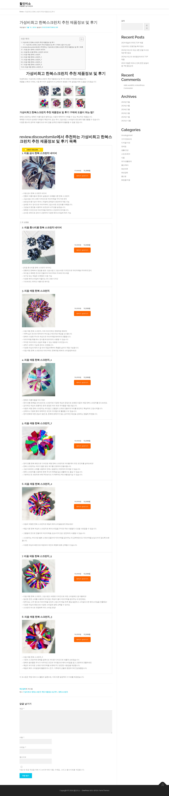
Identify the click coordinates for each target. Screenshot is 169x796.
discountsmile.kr (50, 27)
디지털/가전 (125, 143)
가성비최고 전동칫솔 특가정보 (132, 46)
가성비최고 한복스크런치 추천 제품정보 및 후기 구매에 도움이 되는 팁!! (48, 45)
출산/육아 (124, 165)
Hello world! (128, 85)
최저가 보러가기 (82, 176)
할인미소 (25, 3)
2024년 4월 (125, 105)
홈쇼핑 (123, 176)
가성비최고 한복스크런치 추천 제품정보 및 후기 (38, 42)
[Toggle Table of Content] (80, 39)
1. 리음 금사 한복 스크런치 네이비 (33, 49)
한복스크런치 (63, 692)
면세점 (123, 146)
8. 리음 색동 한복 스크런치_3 (33, 67)
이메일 (23, 747)
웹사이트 (23, 757)
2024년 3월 (125, 109)
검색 (123, 21)
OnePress (85, 790)
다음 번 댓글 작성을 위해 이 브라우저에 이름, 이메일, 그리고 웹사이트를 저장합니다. (52, 770)
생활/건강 (124, 150)
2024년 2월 (125, 113)
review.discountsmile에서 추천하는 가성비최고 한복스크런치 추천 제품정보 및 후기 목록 (52, 47)
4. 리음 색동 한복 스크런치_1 (32, 57)
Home (22, 12)
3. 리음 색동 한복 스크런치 (31, 54)
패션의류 (124, 169)
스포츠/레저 (125, 154)
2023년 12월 (126, 120)
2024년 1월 (125, 117)
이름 (22, 737)
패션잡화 (23, 689)
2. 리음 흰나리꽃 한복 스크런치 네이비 (35, 52)
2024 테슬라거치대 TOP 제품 (132, 43)
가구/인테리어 (126, 139)
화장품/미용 (125, 180)
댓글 (22, 709)
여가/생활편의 (126, 161)
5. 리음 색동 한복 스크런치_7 (32, 60)
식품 (123, 158)
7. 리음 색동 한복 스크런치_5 (32, 64)
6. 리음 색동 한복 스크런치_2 (32, 62)
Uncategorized (126, 135)
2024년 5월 (125, 102)
